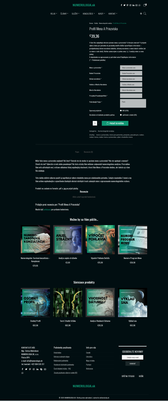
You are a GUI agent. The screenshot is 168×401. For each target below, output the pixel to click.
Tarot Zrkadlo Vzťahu (67, 321)
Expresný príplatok (95, 111)
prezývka (127, 135)
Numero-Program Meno (132, 258)
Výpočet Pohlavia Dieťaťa (100, 258)
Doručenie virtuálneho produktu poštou (102, 115)
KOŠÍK (141, 376)
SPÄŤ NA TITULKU (128, 376)
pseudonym (134, 135)
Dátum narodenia (95, 79)
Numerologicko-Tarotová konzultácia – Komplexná (35, 260)
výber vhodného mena (125, 137)
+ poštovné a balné (128, 115)
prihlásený (47, 209)
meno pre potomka (116, 135)
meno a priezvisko (102, 135)
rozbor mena (93, 137)
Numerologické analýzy (105, 23)
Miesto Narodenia (95, 90)
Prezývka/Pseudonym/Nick (98, 95)
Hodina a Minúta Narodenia (98, 84)
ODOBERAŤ (132, 364)
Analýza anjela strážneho (68, 258)
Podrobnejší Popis (95, 102)
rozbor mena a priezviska (107, 137)
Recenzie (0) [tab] (88, 152)
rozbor (141, 135)
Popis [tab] (77, 152)
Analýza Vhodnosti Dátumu (100, 321)
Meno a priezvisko (95, 67)
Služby (96, 23)
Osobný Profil (35, 321)
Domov (91, 23)
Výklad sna (132, 321)
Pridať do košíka (117, 123)
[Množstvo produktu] (95, 123)
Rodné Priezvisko (94, 73)
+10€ (124, 111)
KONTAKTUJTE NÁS (28, 347)
